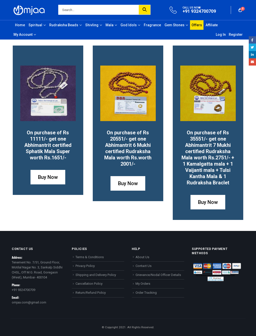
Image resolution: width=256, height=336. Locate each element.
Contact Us (144, 266)
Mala (110, 25)
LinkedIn (252, 54)
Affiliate (212, 25)
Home (20, 25)
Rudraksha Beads (63, 25)
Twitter (252, 47)
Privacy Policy (85, 266)
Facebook (252, 40)
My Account (23, 35)
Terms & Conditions (90, 257)
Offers (197, 25)
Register (236, 35)
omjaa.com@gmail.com (29, 302)
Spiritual (35, 25)
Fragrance (152, 25)
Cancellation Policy (89, 283)
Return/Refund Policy (91, 292)
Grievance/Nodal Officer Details (158, 275)
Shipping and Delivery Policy (96, 275)
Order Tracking (146, 292)
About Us (142, 257)
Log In (221, 35)
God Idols (128, 25)
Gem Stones (174, 25)
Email (252, 62)
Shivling (91, 25)
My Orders (143, 283)
